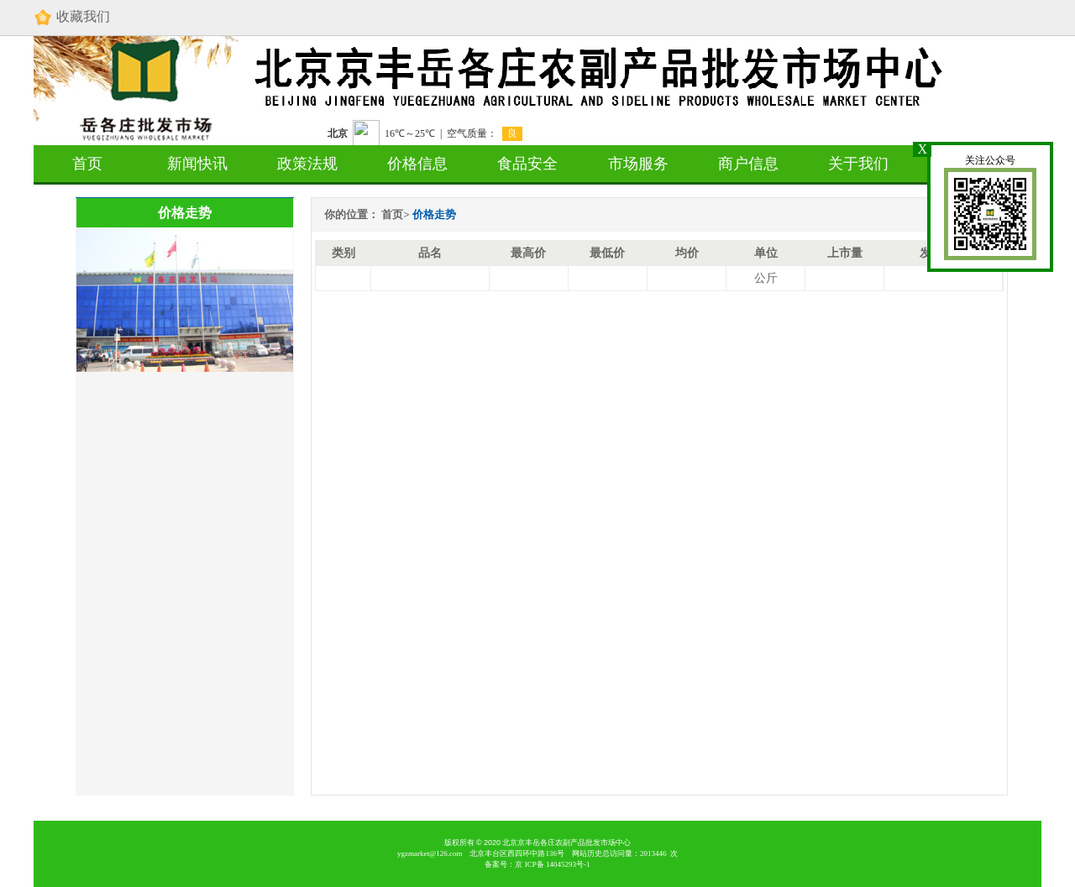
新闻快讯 (197, 163)
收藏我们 (72, 17)
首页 (87, 163)
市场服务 (638, 163)
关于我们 (858, 163)
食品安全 (527, 163)
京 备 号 (552, 864)
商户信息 (748, 163)
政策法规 (307, 163)
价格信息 (417, 163)
